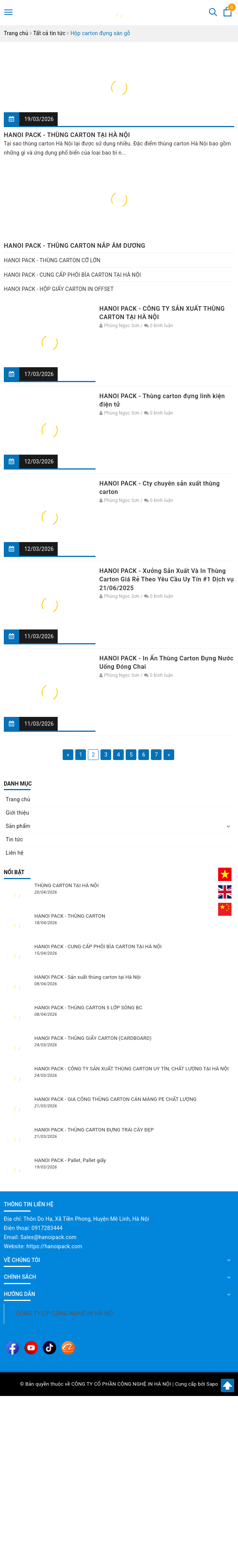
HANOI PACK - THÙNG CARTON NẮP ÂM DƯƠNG (75, 245)
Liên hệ (14, 853)
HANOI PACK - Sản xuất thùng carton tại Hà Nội (87, 977)
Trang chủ (18, 799)
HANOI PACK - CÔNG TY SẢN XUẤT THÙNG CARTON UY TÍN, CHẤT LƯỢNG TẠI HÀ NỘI (131, 1069)
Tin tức (14, 839)
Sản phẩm (18, 826)
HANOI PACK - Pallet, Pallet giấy (70, 1160)
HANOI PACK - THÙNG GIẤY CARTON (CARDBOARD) (93, 1038)
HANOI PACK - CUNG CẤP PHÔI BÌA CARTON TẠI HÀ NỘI (72, 275)
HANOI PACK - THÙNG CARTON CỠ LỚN (52, 260)
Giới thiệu (17, 813)
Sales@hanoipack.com (48, 1237)
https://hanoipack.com (54, 1246)
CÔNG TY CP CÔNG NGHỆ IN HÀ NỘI (65, 1313)
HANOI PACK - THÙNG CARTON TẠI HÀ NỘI (67, 135)
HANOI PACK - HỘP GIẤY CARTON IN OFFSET (59, 289)
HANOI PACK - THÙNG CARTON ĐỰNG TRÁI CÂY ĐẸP (94, 1130)
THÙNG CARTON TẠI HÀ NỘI (66, 885)
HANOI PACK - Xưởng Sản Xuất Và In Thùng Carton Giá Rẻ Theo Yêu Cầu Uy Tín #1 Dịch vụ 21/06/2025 (166, 579)
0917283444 (47, 1228)
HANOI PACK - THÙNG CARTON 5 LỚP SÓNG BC (88, 1007)
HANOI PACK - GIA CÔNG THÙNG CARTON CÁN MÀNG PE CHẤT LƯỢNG (115, 1099)
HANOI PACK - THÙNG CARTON (69, 916)
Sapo (212, 1384)
